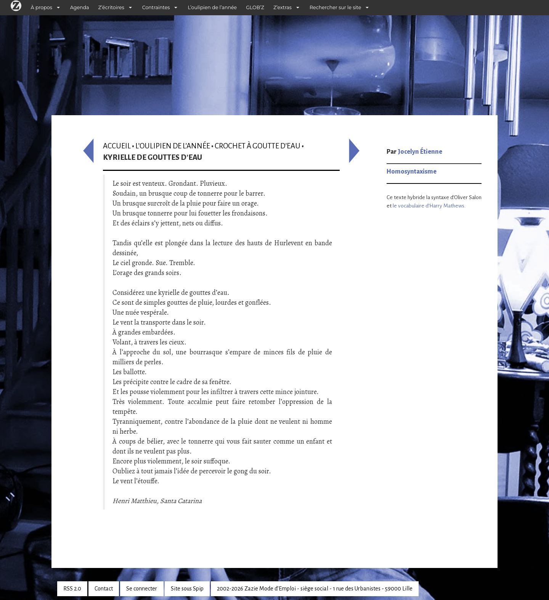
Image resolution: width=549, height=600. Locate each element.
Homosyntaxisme (412, 171)
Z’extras (282, 7)
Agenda (79, 7)
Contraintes (156, 7)
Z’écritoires (111, 7)
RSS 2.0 (72, 589)
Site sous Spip (187, 589)
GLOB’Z (255, 7)
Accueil (117, 146)
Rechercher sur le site (335, 7)
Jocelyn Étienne (420, 151)
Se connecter (141, 589)
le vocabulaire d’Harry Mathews (428, 206)
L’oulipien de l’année (212, 7)
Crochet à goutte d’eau (257, 146)
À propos (41, 7)
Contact (104, 589)
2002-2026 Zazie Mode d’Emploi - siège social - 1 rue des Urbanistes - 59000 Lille (315, 589)
